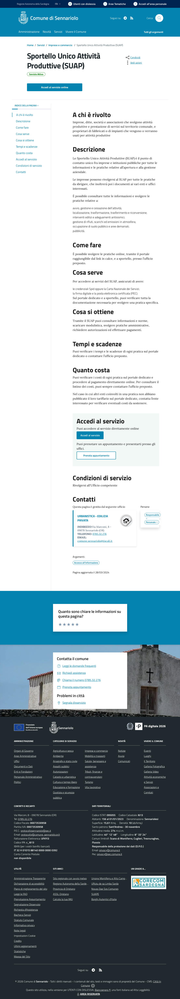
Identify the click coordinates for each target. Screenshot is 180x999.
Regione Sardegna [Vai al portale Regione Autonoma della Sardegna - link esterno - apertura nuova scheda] (33, 4)
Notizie (122, 751)
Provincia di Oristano (64, 889)
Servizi (41, 45)
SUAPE (95, 894)
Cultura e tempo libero (65, 782)
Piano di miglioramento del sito (30, 889)
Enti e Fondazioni (23, 772)
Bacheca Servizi (22, 915)
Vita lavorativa (92, 787)
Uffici (16, 761)
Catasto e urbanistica (64, 777)
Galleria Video (151, 772)
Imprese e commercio (60, 45)
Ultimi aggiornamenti (25, 946)
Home (30, 45)
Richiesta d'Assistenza (26, 910)
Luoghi (147, 756)
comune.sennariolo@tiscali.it (94, 541)
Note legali (20, 930)
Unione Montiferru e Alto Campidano (111, 878)
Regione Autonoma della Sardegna (72, 884)
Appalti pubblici (61, 766)
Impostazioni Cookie (24, 936)
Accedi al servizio (90, 435)
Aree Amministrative (25, 756)
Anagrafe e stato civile (65, 761)
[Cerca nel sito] (159, 18)
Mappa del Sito (22, 956)
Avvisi (121, 756)
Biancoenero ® (103, 990)
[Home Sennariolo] (49, 18)
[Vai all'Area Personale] (150, 4)
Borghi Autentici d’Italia (104, 899)
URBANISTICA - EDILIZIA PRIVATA (92, 518)
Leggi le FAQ (20, 894)
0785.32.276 (100, 534)
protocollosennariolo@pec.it (36, 831)
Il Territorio (149, 761)
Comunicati (124, 761)
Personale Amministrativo (28, 777)
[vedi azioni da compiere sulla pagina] (133, 62)
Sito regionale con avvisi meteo (70, 878)
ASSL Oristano (61, 894)
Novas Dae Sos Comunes (104, 889)
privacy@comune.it (109, 850)
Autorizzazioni (60, 772)
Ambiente (58, 756)
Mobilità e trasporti (95, 756)
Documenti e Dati (23, 766)
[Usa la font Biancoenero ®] (81, 4)
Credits (17, 941)
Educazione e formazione (66, 787)
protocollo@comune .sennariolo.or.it (40, 835)
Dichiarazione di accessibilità (29, 884)
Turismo (89, 782)
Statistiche (20, 951)
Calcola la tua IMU (63, 899)
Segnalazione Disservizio (27, 904)
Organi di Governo (23, 751)
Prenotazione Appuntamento (29, 899)
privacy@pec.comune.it (109, 854)
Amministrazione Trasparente (30, 878)
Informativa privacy (24, 925)
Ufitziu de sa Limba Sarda (105, 884)
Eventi (147, 751)
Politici (17, 782)
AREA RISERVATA (88, 994)
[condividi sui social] (132, 57)
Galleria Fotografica (154, 766)
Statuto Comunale (24, 920)
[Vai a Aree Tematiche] (114, 4)
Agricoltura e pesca (63, 751)
